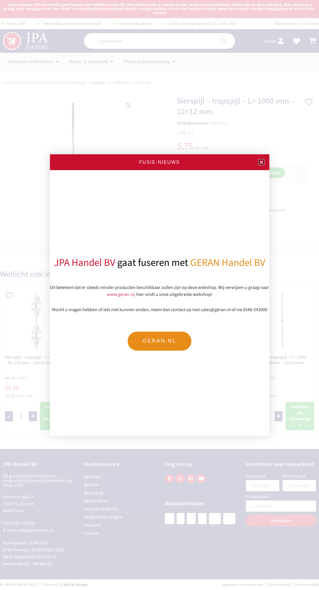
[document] (159, 295)
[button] (261, 162)
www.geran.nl (120, 294)
